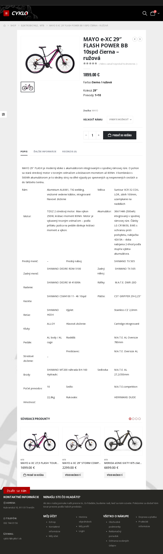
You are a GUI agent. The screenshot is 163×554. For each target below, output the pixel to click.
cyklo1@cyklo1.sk (12, 538)
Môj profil (84, 526)
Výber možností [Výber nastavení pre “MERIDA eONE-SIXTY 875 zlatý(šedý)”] (115, 474)
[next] (140, 39)
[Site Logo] (20, 13)
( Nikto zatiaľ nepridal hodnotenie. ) (118, 63)
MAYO (95, 110)
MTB (22, 460)
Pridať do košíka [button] (35, 474)
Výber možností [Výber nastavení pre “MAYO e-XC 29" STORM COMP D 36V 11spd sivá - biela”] (73, 474)
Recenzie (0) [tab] (69, 151)
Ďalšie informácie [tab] (45, 151)
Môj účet (53, 536)
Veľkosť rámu (92, 119)
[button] (6, 13)
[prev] (134, 39)
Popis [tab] (24, 151)
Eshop (52, 522)
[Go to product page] (40, 441)
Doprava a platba (148, 516)
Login (82, 531)
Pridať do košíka (122, 135)
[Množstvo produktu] (92, 135)
